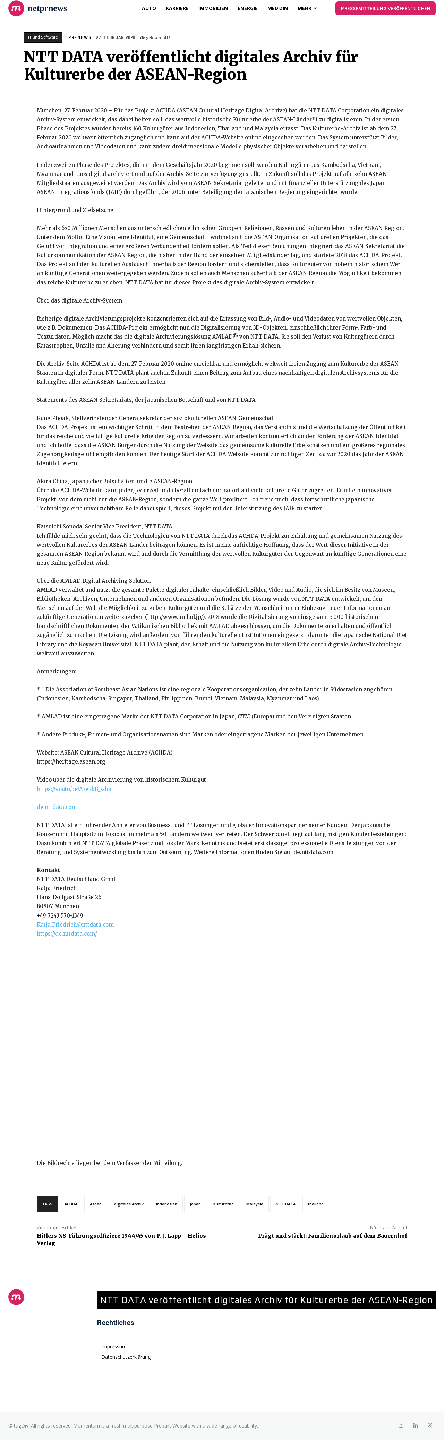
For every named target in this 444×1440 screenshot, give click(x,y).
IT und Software (43, 37)
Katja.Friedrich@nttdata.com (75, 924)
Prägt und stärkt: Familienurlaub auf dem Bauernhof (332, 1236)
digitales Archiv (129, 1204)
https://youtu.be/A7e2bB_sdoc (74, 789)
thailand (316, 1204)
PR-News (80, 37)
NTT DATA (286, 1204)
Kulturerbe (223, 1204)
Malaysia (254, 1204)
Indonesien (166, 1204)
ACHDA (71, 1204)
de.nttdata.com (57, 807)
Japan (195, 1204)
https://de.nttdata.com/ (67, 933)
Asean (96, 1204)
